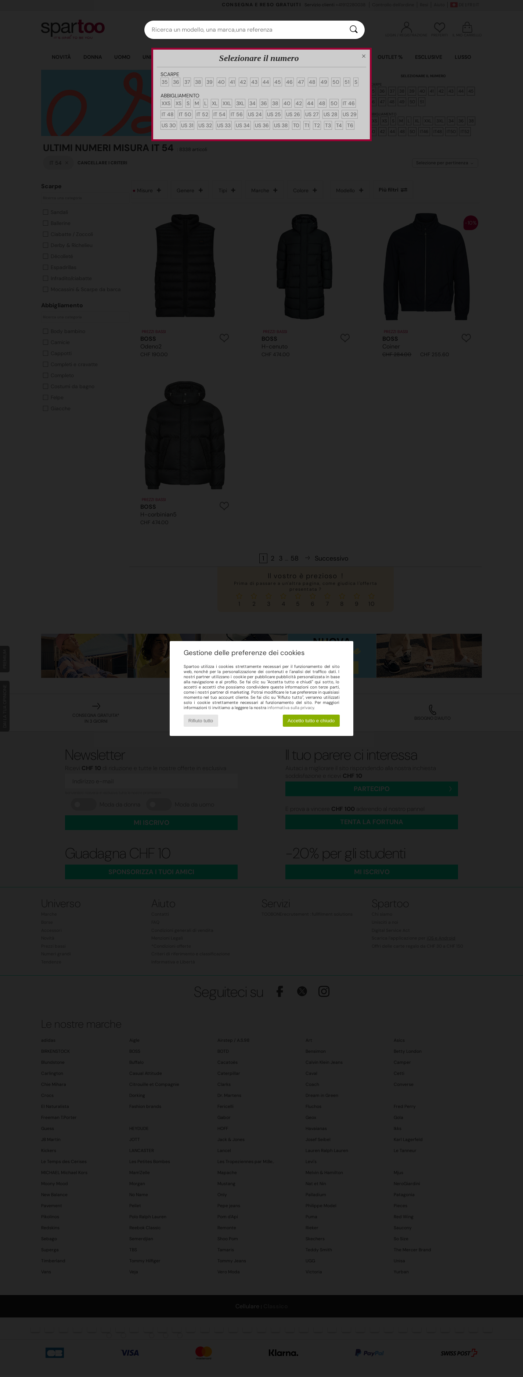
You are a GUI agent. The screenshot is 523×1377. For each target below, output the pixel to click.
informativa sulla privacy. (291, 707)
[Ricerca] (353, 30)
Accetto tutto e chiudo (311, 720)
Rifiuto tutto (200, 720)
